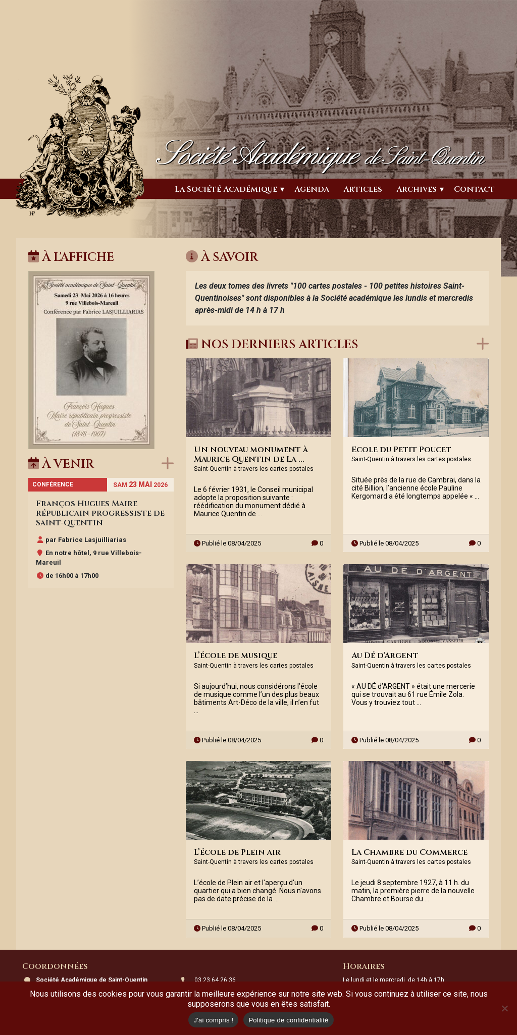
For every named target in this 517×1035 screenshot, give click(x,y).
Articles (362, 189)
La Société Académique (226, 189)
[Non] (504, 1008)
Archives (416, 189)
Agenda (311, 189)
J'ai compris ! (213, 1020)
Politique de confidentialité (288, 1020)
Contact (474, 189)
